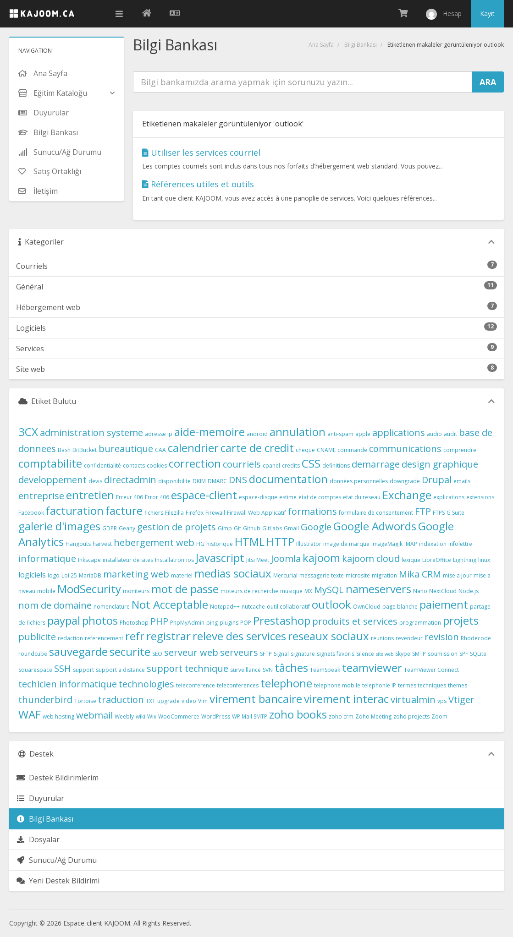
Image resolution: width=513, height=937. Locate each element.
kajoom (321, 557)
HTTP (280, 541)
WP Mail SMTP (249, 716)
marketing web (136, 574)
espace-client (204, 494)
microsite (358, 575)
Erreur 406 (129, 497)
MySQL (329, 589)
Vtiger (461, 699)
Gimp (225, 528)
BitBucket (84, 450)
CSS (311, 463)
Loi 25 (69, 575)
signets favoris (335, 654)
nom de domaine (55, 605)
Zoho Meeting (373, 716)
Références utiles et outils (198, 184)
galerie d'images (59, 526)
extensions (480, 497)
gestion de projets (176, 527)
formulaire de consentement (376, 513)
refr (134, 635)
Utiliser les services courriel (201, 152)
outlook (331, 604)
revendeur (409, 638)
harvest (102, 544)
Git (237, 528)
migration (384, 575)
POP (245, 622)
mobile (46, 591)
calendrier (193, 447)
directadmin (130, 480)
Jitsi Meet (257, 560)
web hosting (58, 716)
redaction (70, 638)
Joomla (286, 558)
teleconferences (238, 685)
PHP (159, 621)
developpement (52, 480)
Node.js (468, 591)
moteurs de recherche (249, 591)
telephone (286, 683)
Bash (64, 450)
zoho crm (341, 716)
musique (291, 591)
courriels (242, 464)
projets (461, 620)
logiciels (32, 575)
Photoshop (134, 622)
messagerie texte (321, 575)
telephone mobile (337, 685)
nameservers (378, 588)
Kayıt (487, 13)
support (83, 670)
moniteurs (136, 591)
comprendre (459, 450)
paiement (443, 604)
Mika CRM (420, 574)
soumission (443, 654)
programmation (420, 622)
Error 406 (157, 497)
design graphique (440, 464)
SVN (268, 670)
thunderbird (45, 699)
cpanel (271, 465)
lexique (411, 560)
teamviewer (372, 667)
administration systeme (91, 432)
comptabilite (50, 463)
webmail (94, 715)
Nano (420, 591)
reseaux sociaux (328, 635)
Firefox (195, 513)
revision (442, 637)
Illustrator (308, 544)
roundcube (32, 654)
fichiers (153, 513)
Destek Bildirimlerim (57, 778)
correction (195, 463)
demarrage (376, 464)
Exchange (406, 494)
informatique (47, 558)
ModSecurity (89, 588)
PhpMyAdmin (187, 622)
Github (251, 528)
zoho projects (411, 716)
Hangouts (78, 544)
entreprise (41, 496)
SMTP (419, 654)
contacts (134, 465)
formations (312, 511)
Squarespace (35, 670)
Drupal (437, 480)
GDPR (109, 528)
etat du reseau (362, 497)
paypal (63, 620)
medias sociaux (232, 573)
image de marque (346, 544)
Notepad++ (225, 606)
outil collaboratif (288, 606)
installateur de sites (128, 560)
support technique (187, 668)
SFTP (266, 654)
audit (450, 434)
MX (308, 591)
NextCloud (443, 591)
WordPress (215, 716)
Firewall (215, 513)
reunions (382, 638)
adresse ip (158, 434)
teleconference (195, 685)
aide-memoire (209, 431)
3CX (28, 431)
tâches (291, 667)
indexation (433, 544)
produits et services (354, 621)
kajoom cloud (371, 558)
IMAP (410, 544)
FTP (423, 511)
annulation (297, 431)
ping (212, 622)
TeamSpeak (325, 670)
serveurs (239, 652)
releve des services (239, 635)
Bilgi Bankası (360, 45)
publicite (37, 637)
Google (316, 527)
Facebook (31, 513)
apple (362, 434)
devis (95, 481)
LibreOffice (436, 560)
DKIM (199, 481)
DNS (238, 480)
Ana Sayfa (321, 45)
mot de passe (185, 588)
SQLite (478, 654)
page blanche (400, 606)
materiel (182, 575)
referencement (104, 638)
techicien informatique (67, 684)
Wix (151, 716)
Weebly (124, 716)
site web (384, 654)
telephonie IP (379, 685)
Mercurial (285, 575)
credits (291, 465)
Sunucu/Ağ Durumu (56, 860)
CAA (160, 450)
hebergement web (154, 542)
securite (130, 651)
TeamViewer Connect (431, 670)
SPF (463, 654)
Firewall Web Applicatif (256, 513)
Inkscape (89, 560)
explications (448, 497)
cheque (305, 450)
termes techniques (422, 685)
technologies (146, 684)
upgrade (168, 701)
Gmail (291, 528)
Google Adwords (374, 526)
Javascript (220, 557)
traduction (121, 699)
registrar (168, 635)
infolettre (460, 544)
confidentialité (102, 465)
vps (442, 701)
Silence (365, 654)
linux (484, 560)
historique (219, 544)
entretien (90, 494)
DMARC (217, 481)
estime (288, 497)
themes (457, 685)
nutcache (253, 606)
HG (200, 544)
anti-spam (340, 434)
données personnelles (359, 481)
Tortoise (85, 701)
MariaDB (90, 575)
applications (398, 432)
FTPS (439, 513)
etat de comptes (319, 497)
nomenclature (112, 606)
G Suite (455, 513)
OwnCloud (367, 606)
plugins (229, 622)
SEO (157, 654)
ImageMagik (387, 544)
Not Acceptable (170, 604)
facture (124, 510)
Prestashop (281, 620)
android (257, 434)
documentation (288, 478)
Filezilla (174, 513)
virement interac (346, 698)
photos (100, 620)
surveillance (245, 670)
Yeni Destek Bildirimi (57, 881)
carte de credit (257, 447)
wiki (140, 716)
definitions (336, 465)
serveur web (191, 652)
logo (54, 575)
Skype (402, 654)
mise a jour (457, 575)
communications (405, 448)
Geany (127, 528)
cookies (157, 465)
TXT (150, 701)
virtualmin (413, 699)
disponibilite (174, 481)
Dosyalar (38, 839)
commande (352, 450)
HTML (250, 541)
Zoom (439, 716)
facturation (75, 510)
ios (190, 560)
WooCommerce (178, 716)
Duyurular (40, 798)
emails (461, 481)
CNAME (326, 450)
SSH (62, 668)
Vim (203, 701)
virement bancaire (256, 698)
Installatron (169, 560)
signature (303, 654)
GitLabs (272, 528)
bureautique (126, 448)
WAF (29, 714)
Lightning (464, 560)
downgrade (405, 481)
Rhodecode (476, 638)
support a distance (120, 670)
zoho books (298, 714)
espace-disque (258, 497)
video (189, 701)
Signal (281, 654)
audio (434, 434)
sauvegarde (78, 651)
